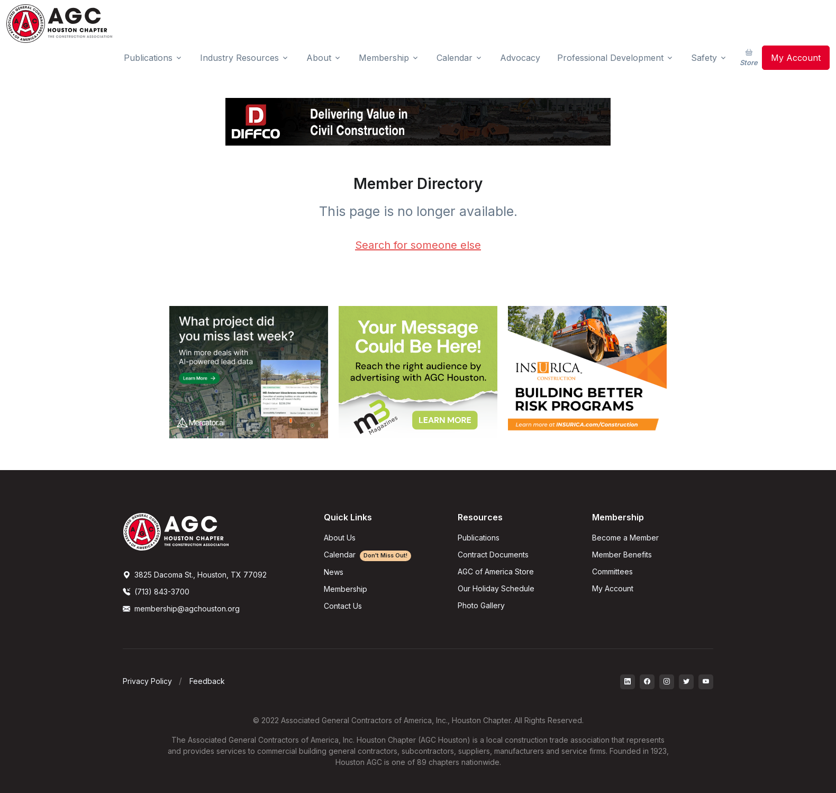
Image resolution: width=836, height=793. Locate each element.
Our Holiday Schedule (496, 588)
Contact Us (343, 605)
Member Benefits (622, 554)
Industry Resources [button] (239, 57)
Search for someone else (418, 245)
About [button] (318, 57)
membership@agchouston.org (181, 608)
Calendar (367, 554)
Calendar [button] (454, 57)
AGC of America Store (496, 571)
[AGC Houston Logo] (59, 23)
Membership (345, 588)
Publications (478, 537)
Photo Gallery (481, 605)
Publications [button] (148, 57)
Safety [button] (704, 57)
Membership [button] (384, 57)
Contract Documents (493, 554)
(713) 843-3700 (156, 591)
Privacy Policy (147, 681)
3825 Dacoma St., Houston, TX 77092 (195, 574)
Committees (612, 571)
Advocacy (520, 57)
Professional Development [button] (610, 57)
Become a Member (625, 537)
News (333, 571)
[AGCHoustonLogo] (176, 531)
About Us (340, 537)
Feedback (207, 681)
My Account (796, 57)
